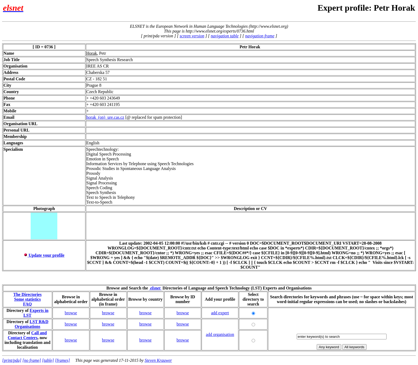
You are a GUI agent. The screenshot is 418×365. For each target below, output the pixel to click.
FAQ (27, 304)
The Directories (27, 294)
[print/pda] (11, 360)
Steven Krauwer (158, 360)
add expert (220, 313)
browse (71, 313)
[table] (48, 360)
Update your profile (44, 255)
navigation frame (259, 36)
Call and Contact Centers (27, 335)
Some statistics (27, 299)
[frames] (62, 360)
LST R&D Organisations (32, 324)
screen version (192, 36)
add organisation (220, 334)
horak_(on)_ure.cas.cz (105, 117)
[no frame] (31, 360)
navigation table (225, 36)
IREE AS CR (97, 66)
